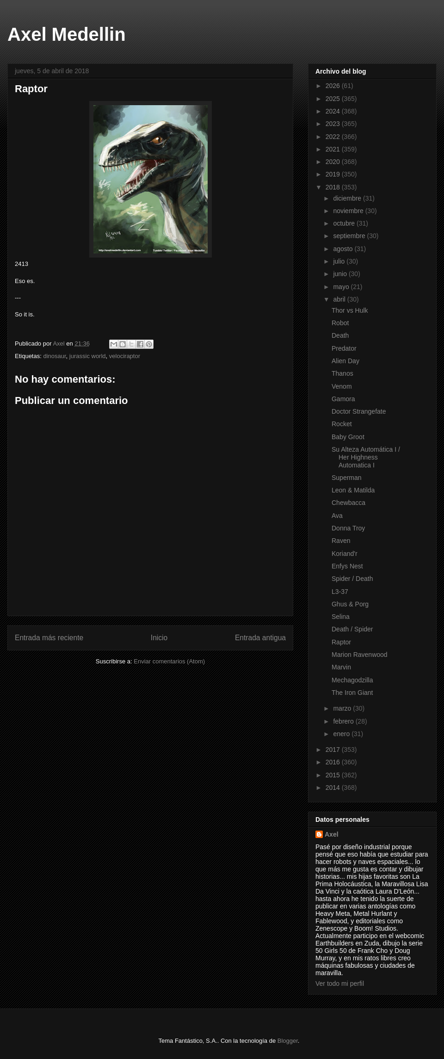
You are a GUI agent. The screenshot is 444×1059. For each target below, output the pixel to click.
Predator (344, 348)
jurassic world (87, 356)
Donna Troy (348, 528)
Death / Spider (352, 629)
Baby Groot (348, 437)
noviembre (349, 210)
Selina (341, 616)
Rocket (342, 424)
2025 (334, 98)
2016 (334, 762)
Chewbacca (348, 502)
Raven (341, 540)
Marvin (341, 667)
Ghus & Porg (350, 604)
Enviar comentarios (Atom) (169, 661)
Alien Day (345, 361)
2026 (334, 85)
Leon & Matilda (353, 490)
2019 (334, 174)
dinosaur (54, 356)
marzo (343, 708)
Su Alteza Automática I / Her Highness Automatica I (366, 457)
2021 (334, 149)
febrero (344, 721)
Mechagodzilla (352, 680)
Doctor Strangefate (359, 411)
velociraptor (124, 356)
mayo (342, 286)
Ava (337, 515)
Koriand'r (345, 553)
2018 (334, 187)
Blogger (288, 1040)
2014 (334, 787)
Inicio (159, 638)
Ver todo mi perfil (339, 983)
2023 (334, 123)
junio (340, 273)
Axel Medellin (66, 34)
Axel (332, 834)
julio (339, 261)
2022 (334, 136)
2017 (334, 749)
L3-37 (340, 591)
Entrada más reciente (49, 638)
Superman (347, 477)
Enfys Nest (347, 566)
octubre (345, 223)
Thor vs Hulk (350, 310)
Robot (340, 323)
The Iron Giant (352, 692)
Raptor (341, 642)
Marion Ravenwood (360, 654)
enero (342, 734)
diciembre (348, 198)
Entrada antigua (260, 638)
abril (340, 299)
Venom (342, 386)
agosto (343, 248)
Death (340, 335)
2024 (334, 111)
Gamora (343, 399)
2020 (334, 161)
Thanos (342, 373)
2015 (334, 775)
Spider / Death (352, 578)
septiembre (350, 236)
